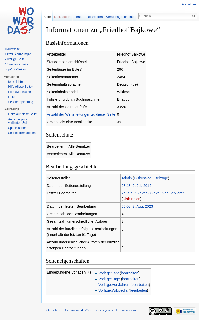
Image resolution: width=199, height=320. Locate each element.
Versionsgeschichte (120, 17)
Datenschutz (53, 310)
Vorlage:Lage (109, 279)
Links (11, 97)
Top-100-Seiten (15, 69)
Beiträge (161, 178)
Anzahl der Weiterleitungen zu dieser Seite (81, 114)
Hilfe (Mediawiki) (19, 92)
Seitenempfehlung (20, 102)
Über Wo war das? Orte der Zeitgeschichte (90, 310)
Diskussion (143, 178)
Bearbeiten (95, 17)
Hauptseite (12, 49)
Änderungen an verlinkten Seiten (19, 121)
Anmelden (189, 4)
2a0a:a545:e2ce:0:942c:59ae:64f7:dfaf (153, 193)
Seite (47, 17)
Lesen (78, 17)
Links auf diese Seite (22, 114)
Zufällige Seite (15, 59)
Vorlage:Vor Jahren (113, 285)
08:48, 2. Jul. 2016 (136, 185)
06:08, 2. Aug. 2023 (137, 206)
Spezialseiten (17, 128)
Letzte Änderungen (18, 54)
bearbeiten (129, 273)
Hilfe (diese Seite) (20, 86)
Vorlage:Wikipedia (112, 290)
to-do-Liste (15, 82)
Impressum (128, 310)
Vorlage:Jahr (108, 273)
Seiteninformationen (22, 133)
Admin (127, 178)
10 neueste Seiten (17, 64)
